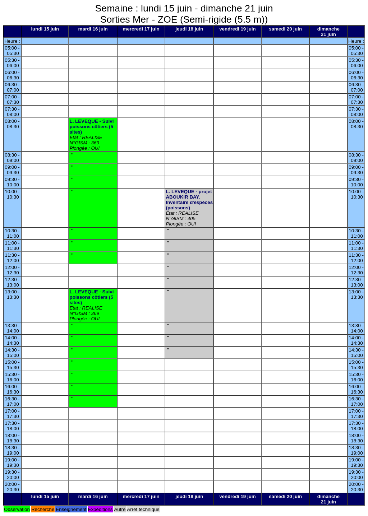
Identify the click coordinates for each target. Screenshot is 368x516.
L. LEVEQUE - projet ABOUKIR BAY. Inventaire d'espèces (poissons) (189, 199)
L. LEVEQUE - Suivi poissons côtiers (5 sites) (91, 126)
